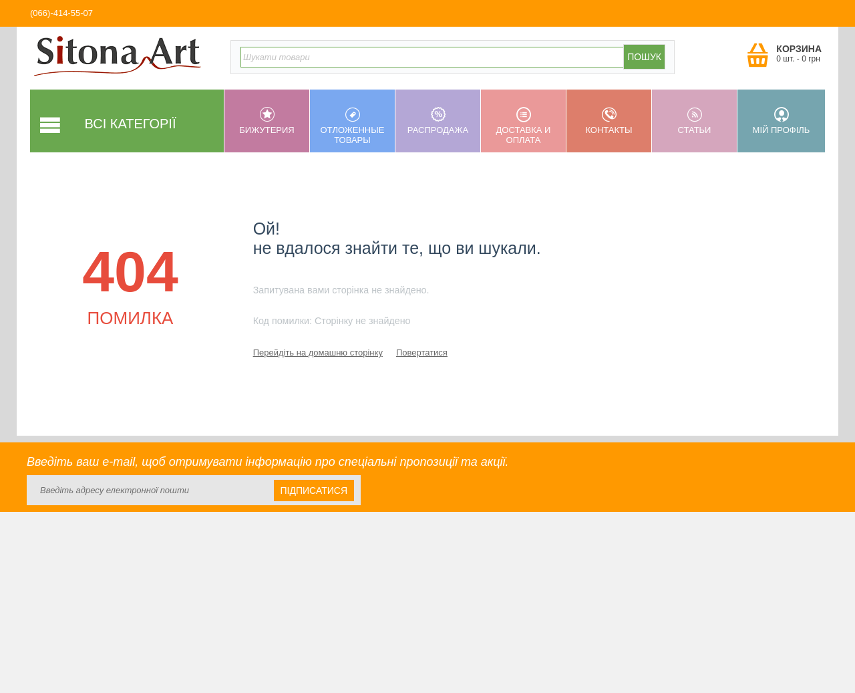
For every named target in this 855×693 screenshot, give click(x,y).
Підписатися (314, 490)
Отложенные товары (352, 126)
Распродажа (437, 121)
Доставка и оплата (523, 126)
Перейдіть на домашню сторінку (318, 353)
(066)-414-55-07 (61, 13)
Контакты (608, 121)
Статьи (694, 121)
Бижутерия (266, 121)
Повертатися (422, 353)
